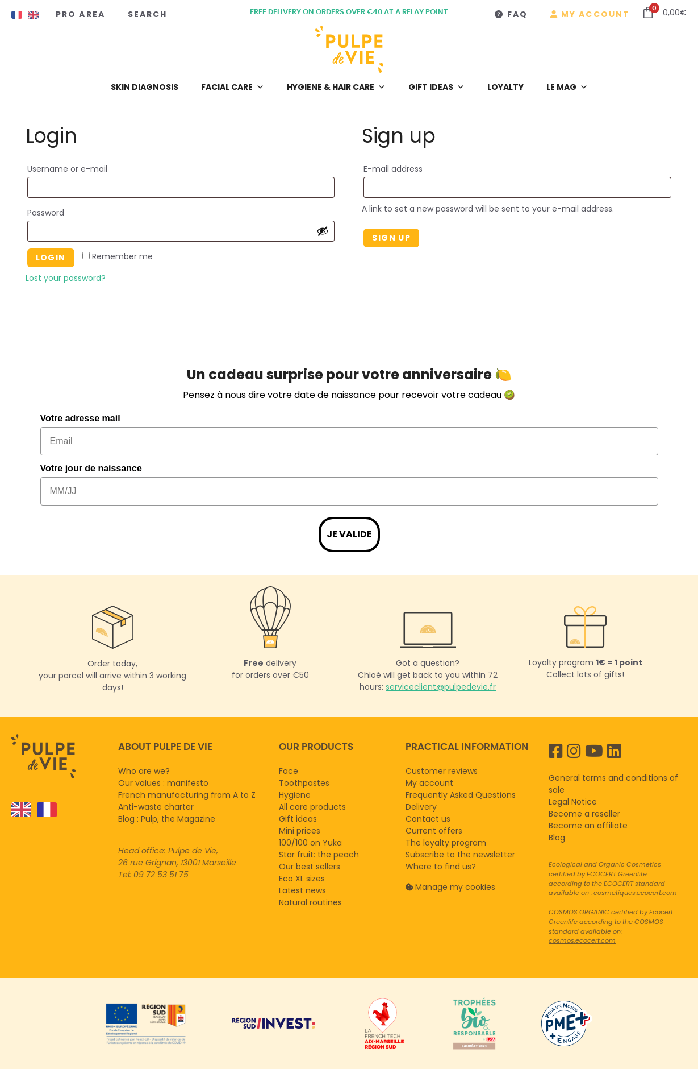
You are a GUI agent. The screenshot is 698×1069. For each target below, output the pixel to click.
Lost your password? (66, 278)
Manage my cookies (455, 887)
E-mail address (412, 168)
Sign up (391, 237)
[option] (44, 809)
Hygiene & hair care (336, 87)
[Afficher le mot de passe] (322, 231)
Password (64, 211)
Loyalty (505, 87)
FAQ (517, 14)
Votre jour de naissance (91, 468)
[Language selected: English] (59, 809)
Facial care (232, 87)
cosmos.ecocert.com (582, 940)
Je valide (349, 534)
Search (148, 14)
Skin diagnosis (144, 87)
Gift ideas (436, 87)
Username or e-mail (86, 168)
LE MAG (567, 87)
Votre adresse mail (80, 418)
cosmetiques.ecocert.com (635, 892)
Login (51, 257)
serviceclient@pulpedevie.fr (441, 687)
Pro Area (80, 14)
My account (595, 14)
